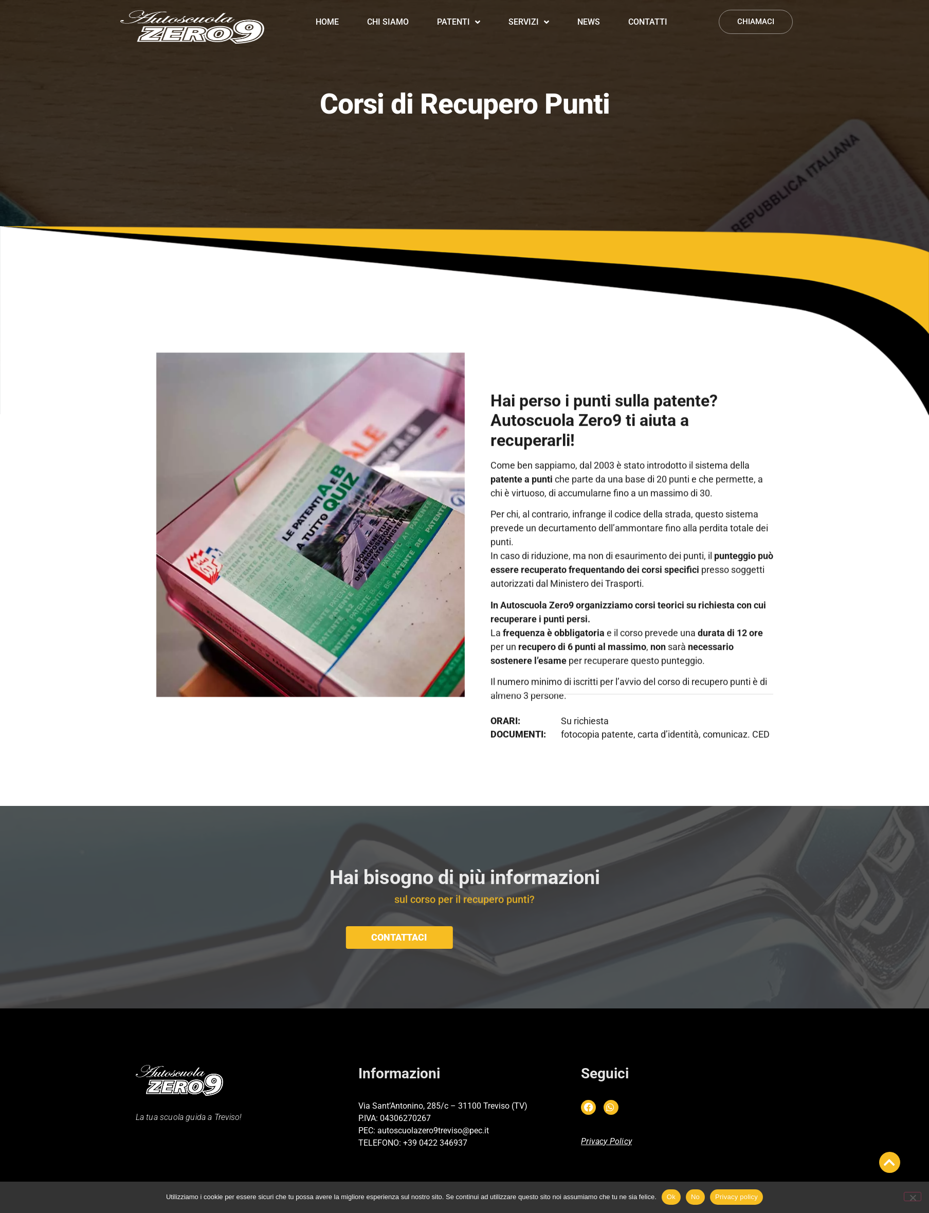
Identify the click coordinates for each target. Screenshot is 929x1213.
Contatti (647, 14)
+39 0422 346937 (435, 1143)
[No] (912, 1196)
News (588, 14)
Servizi (528, 14)
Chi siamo (388, 14)
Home (327, 14)
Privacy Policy (606, 1141)
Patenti (458, 14)
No (695, 1197)
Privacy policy (736, 1197)
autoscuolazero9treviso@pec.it (433, 1130)
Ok (671, 1197)
